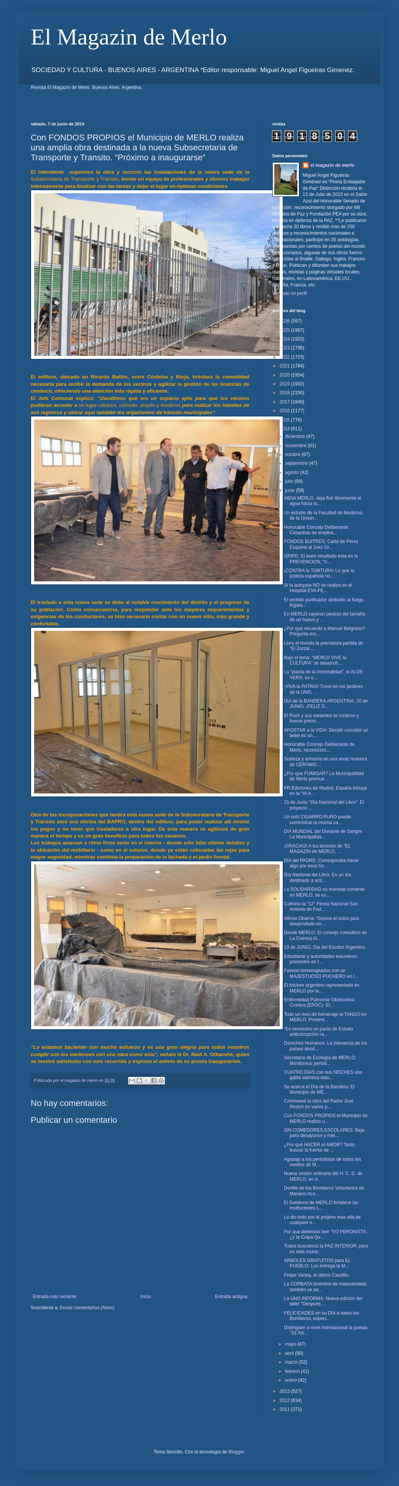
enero (291, 1380)
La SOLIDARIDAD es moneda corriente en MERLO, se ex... (324, 892)
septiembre (297, 463)
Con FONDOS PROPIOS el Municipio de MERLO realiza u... (326, 1118)
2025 (285, 330)
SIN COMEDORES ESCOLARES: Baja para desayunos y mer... (324, 1132)
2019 (285, 384)
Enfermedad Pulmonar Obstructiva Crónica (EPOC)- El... (319, 1002)
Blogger (236, 1452)
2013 (285, 1391)
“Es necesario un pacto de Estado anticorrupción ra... (318, 1031)
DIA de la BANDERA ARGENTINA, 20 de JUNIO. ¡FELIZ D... (326, 703)
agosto (292, 472)
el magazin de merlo (332, 165)
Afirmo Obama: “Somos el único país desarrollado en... (321, 921)
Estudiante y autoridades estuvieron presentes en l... (320, 959)
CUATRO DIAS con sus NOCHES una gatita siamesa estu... (323, 1075)
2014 (285, 428)
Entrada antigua (231, 1296)
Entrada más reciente (54, 1296)
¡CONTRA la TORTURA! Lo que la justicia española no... (319, 573)
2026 (285, 321)
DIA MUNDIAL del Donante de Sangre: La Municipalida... (323, 834)
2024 (285, 339)
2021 (285, 366)
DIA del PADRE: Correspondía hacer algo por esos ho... (321, 863)
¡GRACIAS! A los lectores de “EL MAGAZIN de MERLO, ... (317, 848)
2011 (285, 1409)
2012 (285, 1400)
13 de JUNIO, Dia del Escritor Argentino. (325, 947)
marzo (292, 1362)
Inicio (145, 1296)
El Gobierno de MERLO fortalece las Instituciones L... (321, 1205)
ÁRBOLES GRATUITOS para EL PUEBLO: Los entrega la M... (317, 1263)
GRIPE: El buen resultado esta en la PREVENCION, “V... (321, 558)
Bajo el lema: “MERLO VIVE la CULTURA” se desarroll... (315, 660)
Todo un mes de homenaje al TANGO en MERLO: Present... (325, 1017)
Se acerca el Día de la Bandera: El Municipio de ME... (319, 1089)
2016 (285, 410)
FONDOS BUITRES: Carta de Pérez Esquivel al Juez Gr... (321, 544)
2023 (285, 348)
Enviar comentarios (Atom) (87, 1307)
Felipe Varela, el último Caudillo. (317, 1275)
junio (290, 490)
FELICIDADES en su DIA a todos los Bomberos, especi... (321, 1315)
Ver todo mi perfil (289, 293)
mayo (291, 1344)
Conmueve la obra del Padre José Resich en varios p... (318, 1103)
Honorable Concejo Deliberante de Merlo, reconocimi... (319, 747)
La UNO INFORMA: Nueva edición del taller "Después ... (323, 1301)
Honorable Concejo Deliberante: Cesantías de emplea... (317, 530)
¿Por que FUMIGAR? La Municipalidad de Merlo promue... (324, 776)
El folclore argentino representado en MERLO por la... (321, 987)
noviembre (296, 445)
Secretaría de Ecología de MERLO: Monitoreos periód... (320, 1060)
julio (290, 481)
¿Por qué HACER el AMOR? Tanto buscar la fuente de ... (319, 1147)
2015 (285, 420)
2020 (285, 375)
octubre (293, 454)
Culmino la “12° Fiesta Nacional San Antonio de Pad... (321, 906)
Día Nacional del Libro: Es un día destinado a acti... (317, 877)
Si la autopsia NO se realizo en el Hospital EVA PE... (318, 588)
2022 (285, 357)
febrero (293, 1371)
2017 (285, 402)
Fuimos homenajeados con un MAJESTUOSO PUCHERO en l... (321, 973)
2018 (285, 392)
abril (290, 1353)
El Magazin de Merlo (129, 36)
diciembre (295, 436)
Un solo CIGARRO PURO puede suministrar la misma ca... (317, 819)
